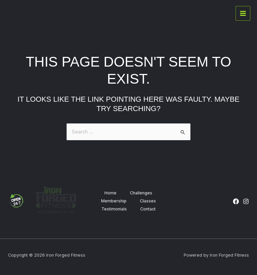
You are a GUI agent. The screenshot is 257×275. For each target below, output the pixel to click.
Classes (148, 200)
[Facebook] (236, 201)
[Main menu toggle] (243, 13)
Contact (148, 208)
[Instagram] (246, 201)
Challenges (141, 192)
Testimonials (114, 208)
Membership (113, 200)
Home (110, 192)
